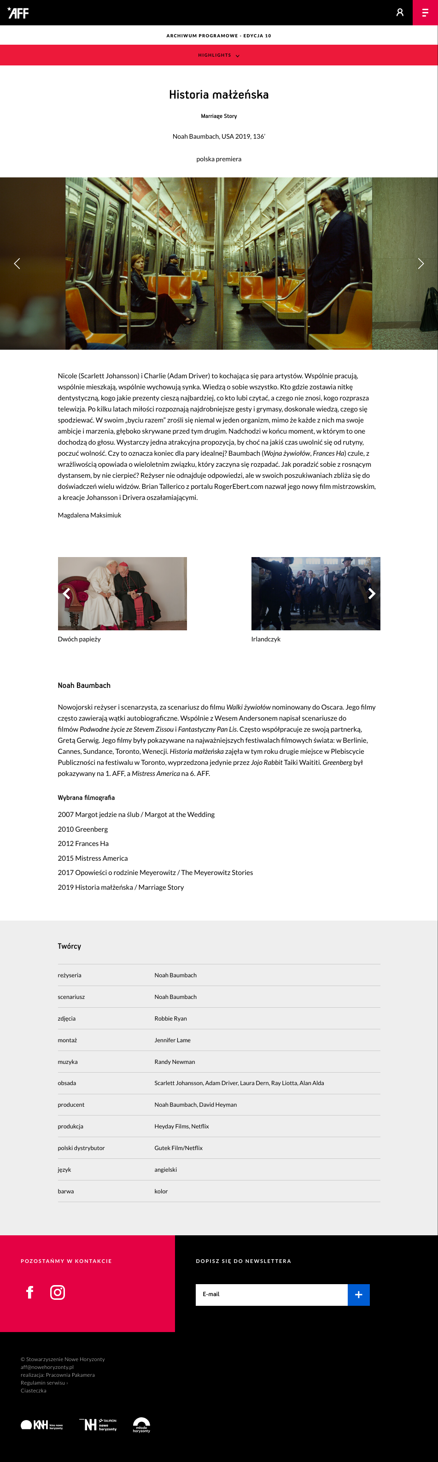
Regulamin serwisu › (44, 1383)
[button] (420, 263)
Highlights (215, 55)
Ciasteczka (34, 1391)
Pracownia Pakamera (70, 1375)
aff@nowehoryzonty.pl (47, 1367)
